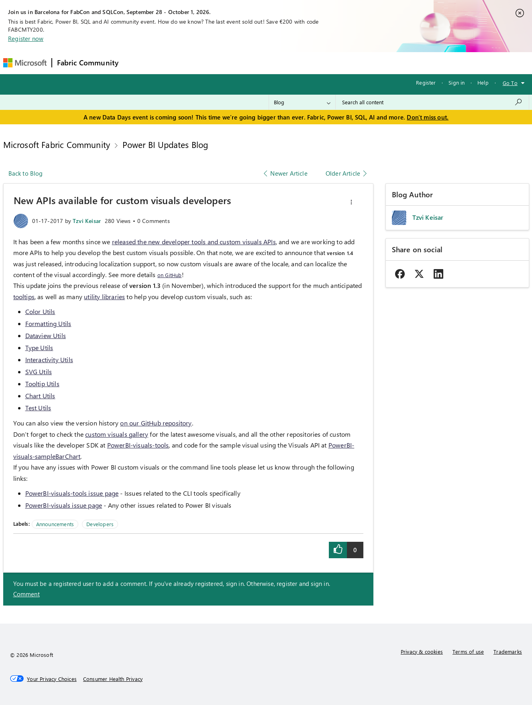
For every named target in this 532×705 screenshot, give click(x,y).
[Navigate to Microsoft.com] (25, 62)
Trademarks (507, 651)
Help (483, 82)
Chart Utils (40, 395)
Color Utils (40, 311)
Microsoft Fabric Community (56, 144)
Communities (241, 62)
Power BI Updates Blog (165, 144)
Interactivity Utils (49, 359)
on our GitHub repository (156, 423)
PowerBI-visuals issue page (63, 505)
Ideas (205, 62)
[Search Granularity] (302, 102)
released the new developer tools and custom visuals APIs (194, 241)
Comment (26, 594)
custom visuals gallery (116, 434)
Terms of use (468, 651)
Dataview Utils (45, 335)
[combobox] (432, 102)
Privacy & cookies (422, 651)
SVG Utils (38, 371)
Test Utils (38, 407)
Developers (100, 524)
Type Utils (39, 347)
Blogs (276, 62)
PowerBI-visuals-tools (138, 445)
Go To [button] (510, 82)
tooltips (24, 296)
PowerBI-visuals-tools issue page (72, 493)
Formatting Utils (48, 323)
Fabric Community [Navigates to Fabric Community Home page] (88, 62)
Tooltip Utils (42, 383)
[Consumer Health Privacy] (113, 679)
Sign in (456, 82)
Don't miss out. (427, 117)
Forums (136, 62)
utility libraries (104, 296)
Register (426, 82)
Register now (25, 38)
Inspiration (172, 62)
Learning (308, 62)
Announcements (55, 524)
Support (341, 62)
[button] (351, 202)
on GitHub (169, 274)
